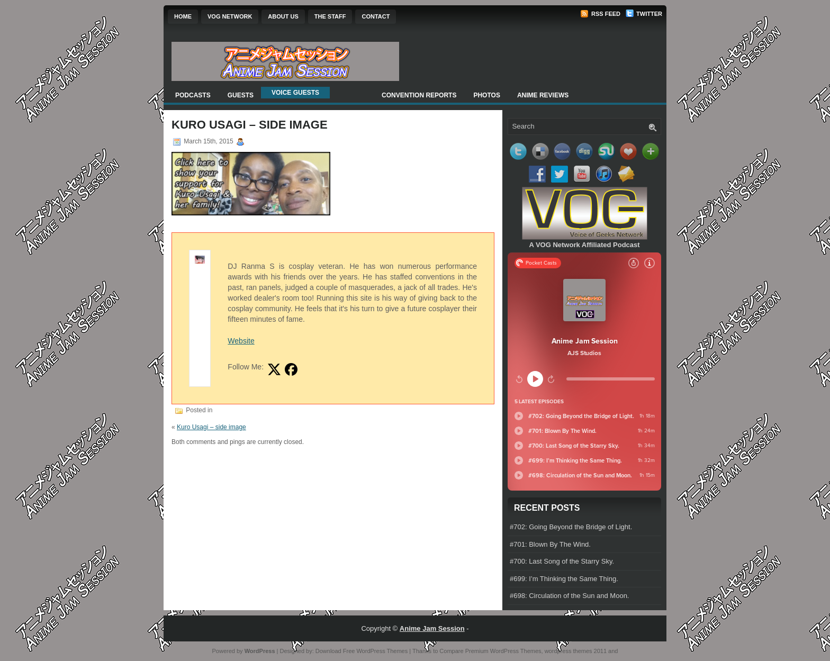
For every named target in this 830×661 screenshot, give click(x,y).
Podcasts (193, 95)
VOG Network (230, 16)
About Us (283, 16)
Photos (486, 95)
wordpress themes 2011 (576, 651)
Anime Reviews (543, 95)
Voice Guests (295, 92)
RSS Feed (600, 14)
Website (241, 341)
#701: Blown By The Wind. (550, 544)
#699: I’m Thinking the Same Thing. (564, 579)
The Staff (330, 16)
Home (183, 16)
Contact (376, 16)
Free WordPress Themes (375, 651)
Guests (241, 95)
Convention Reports (419, 95)
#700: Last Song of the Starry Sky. (562, 561)
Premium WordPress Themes (503, 651)
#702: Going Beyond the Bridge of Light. (571, 527)
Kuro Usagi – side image (211, 427)
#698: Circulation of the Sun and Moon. (569, 596)
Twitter (644, 14)
